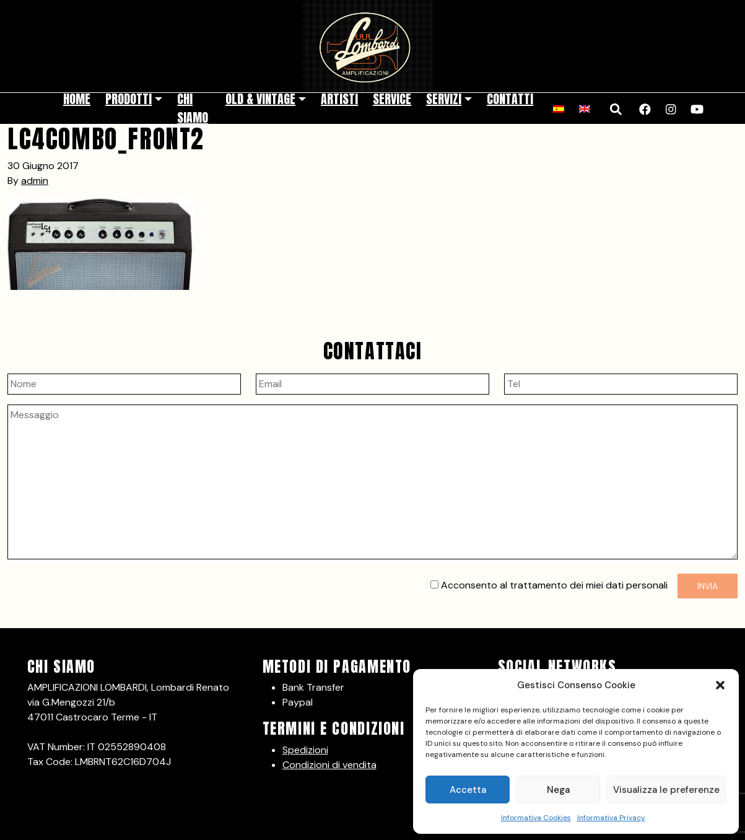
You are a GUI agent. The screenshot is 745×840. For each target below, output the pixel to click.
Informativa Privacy (611, 818)
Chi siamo (192, 108)
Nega (558, 790)
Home (76, 98)
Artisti (339, 98)
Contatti (510, 98)
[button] (720, 685)
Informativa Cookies (536, 818)
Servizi (443, 98)
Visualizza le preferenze (666, 790)
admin (34, 180)
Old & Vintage (260, 98)
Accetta (468, 790)
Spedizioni (305, 749)
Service (392, 98)
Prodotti (128, 98)
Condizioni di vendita (329, 764)
